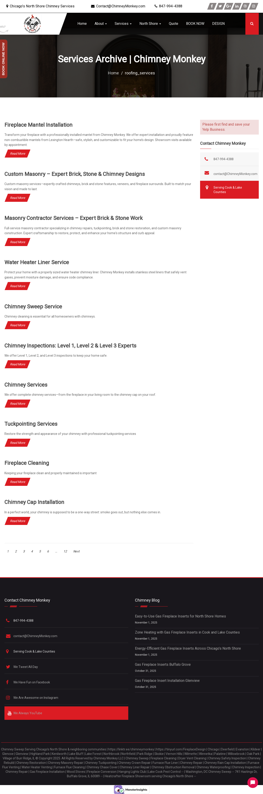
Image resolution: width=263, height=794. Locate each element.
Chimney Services (25, 385)
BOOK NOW (195, 23)
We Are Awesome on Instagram (36, 697)
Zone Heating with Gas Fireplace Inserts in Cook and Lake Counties (187, 632)
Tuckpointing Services (31, 424)
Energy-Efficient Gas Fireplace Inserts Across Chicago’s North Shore (188, 648)
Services (123, 23)
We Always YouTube (28, 713)
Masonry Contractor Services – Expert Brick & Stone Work (73, 218)
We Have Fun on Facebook (32, 682)
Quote (173, 23)
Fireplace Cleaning (26, 463)
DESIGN (218, 23)
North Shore (150, 23)
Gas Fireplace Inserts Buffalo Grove (163, 664)
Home (82, 23)
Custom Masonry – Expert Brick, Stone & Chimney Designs (74, 174)
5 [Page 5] (40, 551)
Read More (17, 153)
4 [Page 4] (32, 551)
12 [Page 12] (65, 551)
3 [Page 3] (24, 551)
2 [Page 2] (15, 551)
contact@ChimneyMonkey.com (235, 174)
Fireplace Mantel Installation (38, 125)
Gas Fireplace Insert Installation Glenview (167, 680)
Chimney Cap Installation (34, 502)
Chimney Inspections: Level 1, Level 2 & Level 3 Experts (70, 346)
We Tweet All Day (26, 667)
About (101, 23)
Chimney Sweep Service (33, 306)
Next (76, 551)
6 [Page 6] (48, 551)
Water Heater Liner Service (36, 262)
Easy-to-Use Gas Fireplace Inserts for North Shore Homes (180, 616)
